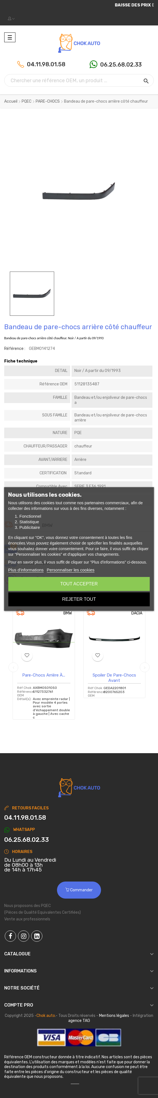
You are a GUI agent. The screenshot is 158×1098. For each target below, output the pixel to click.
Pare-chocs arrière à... (43, 675)
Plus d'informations (25, 569)
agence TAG (79, 1020)
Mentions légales (114, 1015)
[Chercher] (79, 80)
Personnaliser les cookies (71, 569)
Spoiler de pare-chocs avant (114, 678)
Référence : (14, 348)
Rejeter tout (79, 599)
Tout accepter (79, 583)
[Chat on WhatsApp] (79, 839)
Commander (79, 890)
